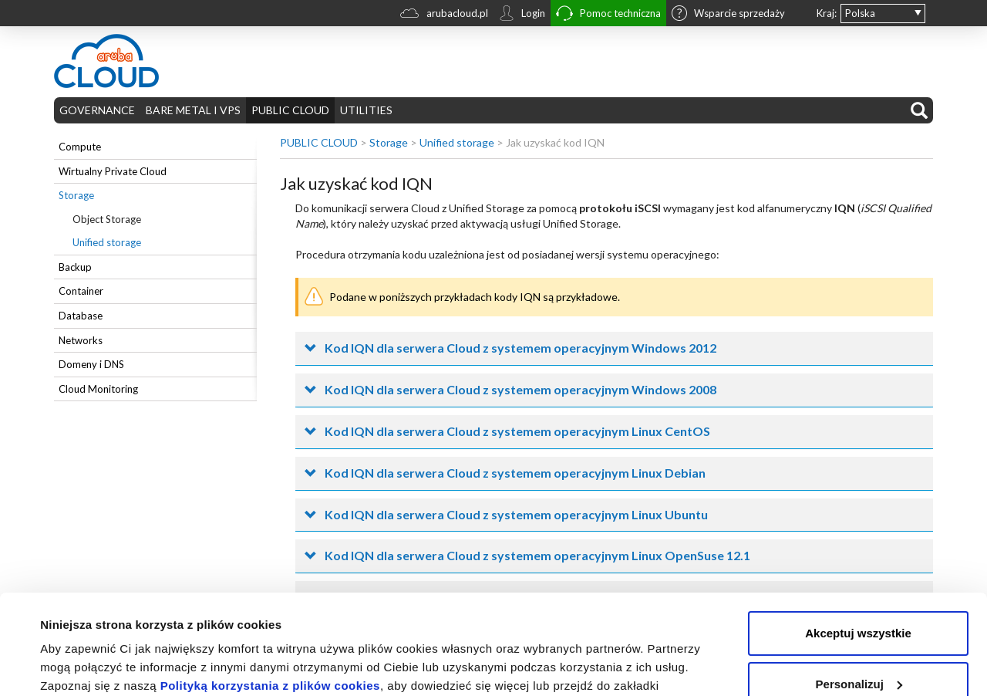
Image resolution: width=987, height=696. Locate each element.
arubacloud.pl (444, 15)
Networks (81, 340)
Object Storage (106, 219)
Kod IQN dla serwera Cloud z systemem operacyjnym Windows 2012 (520, 347)
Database (81, 315)
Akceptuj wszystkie (858, 533)
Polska (860, 13)
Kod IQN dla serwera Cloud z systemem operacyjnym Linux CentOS (517, 431)
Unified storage (106, 242)
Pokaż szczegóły (86, 665)
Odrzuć (858, 634)
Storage (76, 195)
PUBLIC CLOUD (290, 110)
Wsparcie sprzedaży (728, 14)
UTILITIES (366, 110)
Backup (75, 267)
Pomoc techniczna (608, 15)
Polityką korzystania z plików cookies (270, 586)
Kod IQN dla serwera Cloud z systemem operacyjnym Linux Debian (515, 472)
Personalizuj (859, 583)
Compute (80, 146)
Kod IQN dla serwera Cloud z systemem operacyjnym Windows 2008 (520, 389)
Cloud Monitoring (98, 389)
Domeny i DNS (91, 364)
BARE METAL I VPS (193, 110)
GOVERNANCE (97, 110)
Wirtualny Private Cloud (113, 171)
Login (522, 14)
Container (81, 291)
